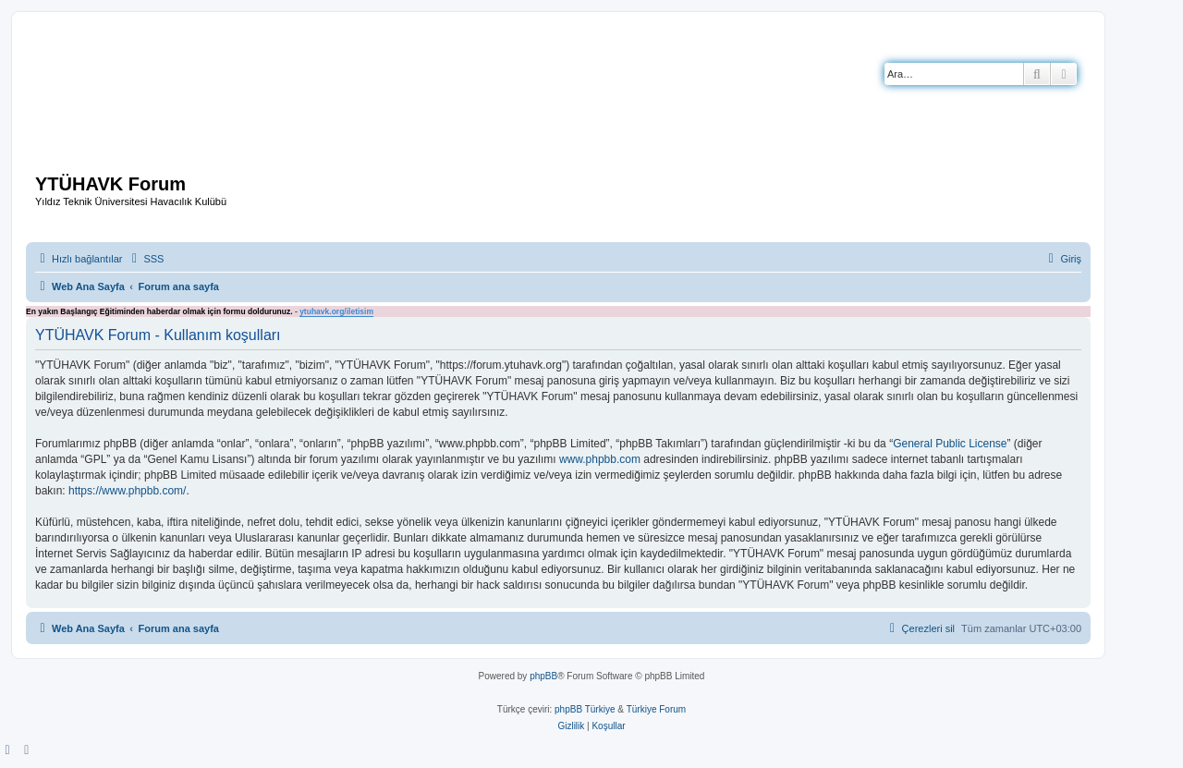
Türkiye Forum (656, 709)
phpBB (543, 676)
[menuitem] (145, 259)
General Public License (949, 443)
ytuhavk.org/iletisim (336, 311)
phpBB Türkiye (585, 709)
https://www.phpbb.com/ (127, 490)
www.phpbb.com (599, 459)
